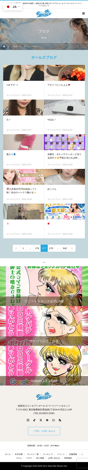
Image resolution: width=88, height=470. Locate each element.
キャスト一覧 (33, 454)
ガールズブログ (13, 95)
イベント (61, 454)
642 (65, 248)
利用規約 (68, 458)
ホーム (8, 454)
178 (51, 248)
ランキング (48, 454)
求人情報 (40, 458)
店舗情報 (73, 454)
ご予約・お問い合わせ (44, 431)
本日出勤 (19, 454)
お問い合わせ (54, 458)
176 (37, 248)
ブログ (29, 458)
